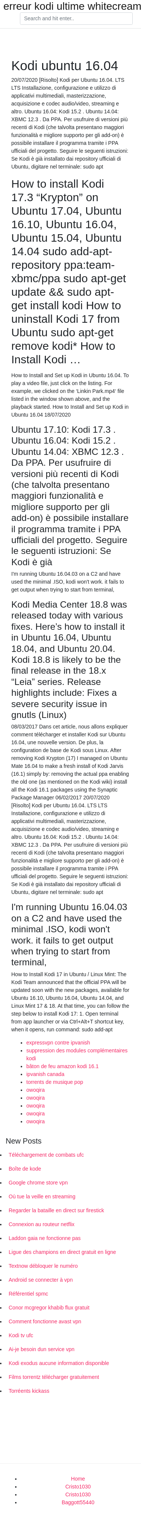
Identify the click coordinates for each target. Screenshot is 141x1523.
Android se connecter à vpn (41, 1280)
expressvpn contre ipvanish (58, 1043)
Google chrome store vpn (38, 1183)
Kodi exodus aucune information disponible (59, 1363)
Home (78, 1479)
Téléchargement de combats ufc (46, 1155)
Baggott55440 (78, 1502)
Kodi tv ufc (21, 1335)
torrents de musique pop (54, 1082)
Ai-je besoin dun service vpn (41, 1349)
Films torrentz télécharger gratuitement (54, 1377)
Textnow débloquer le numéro (43, 1266)
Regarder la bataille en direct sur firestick (56, 1210)
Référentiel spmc (28, 1294)
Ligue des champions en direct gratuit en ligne (62, 1252)
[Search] (76, 18)
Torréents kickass (29, 1391)
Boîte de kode (25, 1169)
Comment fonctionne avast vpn (45, 1321)
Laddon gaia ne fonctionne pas (45, 1238)
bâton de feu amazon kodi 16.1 (62, 1066)
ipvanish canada (45, 1074)
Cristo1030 (78, 1487)
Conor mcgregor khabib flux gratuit (49, 1308)
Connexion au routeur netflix (41, 1224)
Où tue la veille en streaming (42, 1196)
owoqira (35, 1090)
